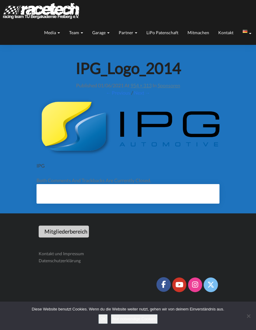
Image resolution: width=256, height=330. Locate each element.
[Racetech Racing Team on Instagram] (195, 284)
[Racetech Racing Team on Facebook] (163, 284)
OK (103, 319)
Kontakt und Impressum (61, 253)
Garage (101, 32)
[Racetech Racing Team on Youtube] (179, 284)
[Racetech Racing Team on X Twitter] (211, 284)
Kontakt (225, 32)
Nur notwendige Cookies (134, 319)
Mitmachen (198, 32)
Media (52, 32)
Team (76, 32)
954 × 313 (141, 85)
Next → (142, 93)
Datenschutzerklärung (60, 260)
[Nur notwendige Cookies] (248, 316)
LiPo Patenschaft (162, 32)
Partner (128, 32)
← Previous (118, 93)
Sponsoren (169, 85)
